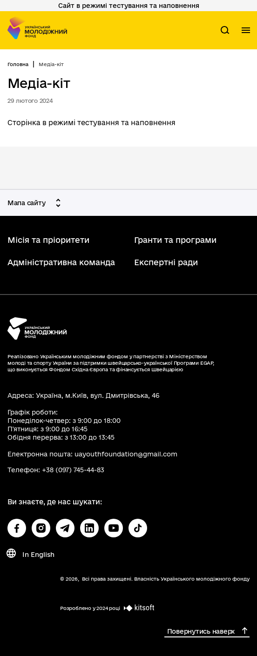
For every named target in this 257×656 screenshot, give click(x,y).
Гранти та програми (175, 239)
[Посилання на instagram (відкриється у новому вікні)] (41, 528)
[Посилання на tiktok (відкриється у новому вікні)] (137, 528)
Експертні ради (166, 262)
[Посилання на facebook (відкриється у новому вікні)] (16, 528)
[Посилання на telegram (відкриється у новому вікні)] (65, 528)
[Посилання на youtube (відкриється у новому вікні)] (113, 528)
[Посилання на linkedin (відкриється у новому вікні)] (89, 528)
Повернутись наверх (201, 631)
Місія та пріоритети (48, 239)
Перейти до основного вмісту (6, 6)
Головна (17, 64)
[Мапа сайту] (35, 202)
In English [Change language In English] (38, 554)
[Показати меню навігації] (246, 30)
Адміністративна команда (61, 262)
